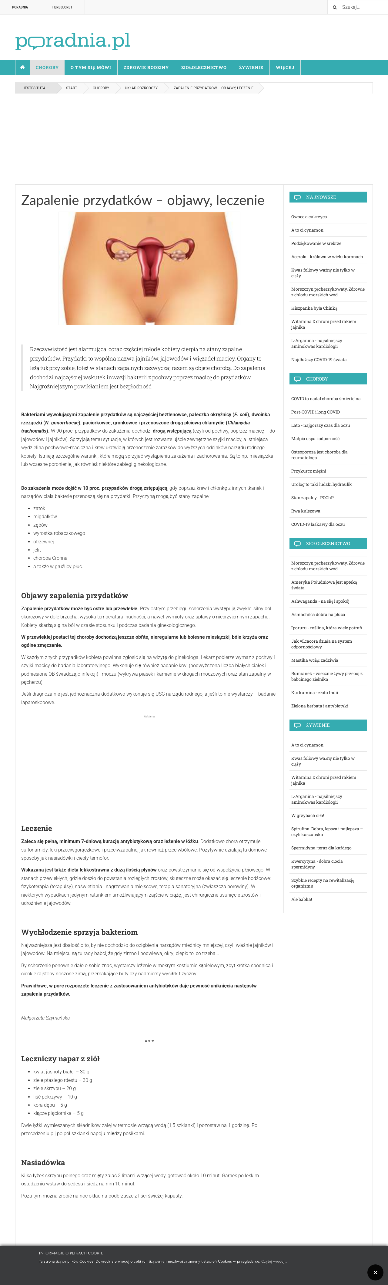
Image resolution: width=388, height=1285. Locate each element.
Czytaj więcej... (274, 1261)
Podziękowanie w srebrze (316, 243)
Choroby (47, 67)
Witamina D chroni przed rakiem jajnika (323, 324)
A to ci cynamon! (307, 230)
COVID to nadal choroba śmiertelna (326, 398)
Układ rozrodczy (141, 88)
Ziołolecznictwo (204, 67)
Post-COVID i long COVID (315, 412)
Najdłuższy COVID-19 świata (319, 359)
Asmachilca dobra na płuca (318, 614)
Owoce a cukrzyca (309, 216)
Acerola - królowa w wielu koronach (327, 256)
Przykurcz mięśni (308, 471)
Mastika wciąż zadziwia (314, 660)
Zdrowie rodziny (146, 67)
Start (22, 67)
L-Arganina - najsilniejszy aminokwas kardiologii (316, 343)
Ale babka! (301, 899)
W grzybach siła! (307, 815)
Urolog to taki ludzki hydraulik (321, 484)
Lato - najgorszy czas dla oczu (320, 425)
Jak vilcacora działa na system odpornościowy (321, 644)
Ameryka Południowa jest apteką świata (324, 585)
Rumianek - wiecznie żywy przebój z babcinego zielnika (327, 676)
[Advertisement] (194, 139)
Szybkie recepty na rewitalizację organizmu (322, 883)
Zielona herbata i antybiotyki (319, 706)
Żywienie (251, 67)
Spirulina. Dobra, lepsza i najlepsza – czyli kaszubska (327, 831)
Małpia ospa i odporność (315, 438)
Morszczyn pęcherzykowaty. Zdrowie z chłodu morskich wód (328, 292)
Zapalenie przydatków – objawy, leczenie (143, 200)
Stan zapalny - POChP (312, 497)
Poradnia (20, 7)
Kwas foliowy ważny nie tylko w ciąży (323, 272)
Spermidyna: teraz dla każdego (321, 848)
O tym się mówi (91, 67)
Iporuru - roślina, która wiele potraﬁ (326, 628)
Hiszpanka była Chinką (314, 308)
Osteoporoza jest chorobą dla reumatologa (319, 454)
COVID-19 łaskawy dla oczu (318, 524)
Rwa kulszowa (305, 511)
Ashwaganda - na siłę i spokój (320, 601)
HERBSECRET (62, 7)
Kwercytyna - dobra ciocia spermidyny (317, 864)
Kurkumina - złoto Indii (314, 692)
